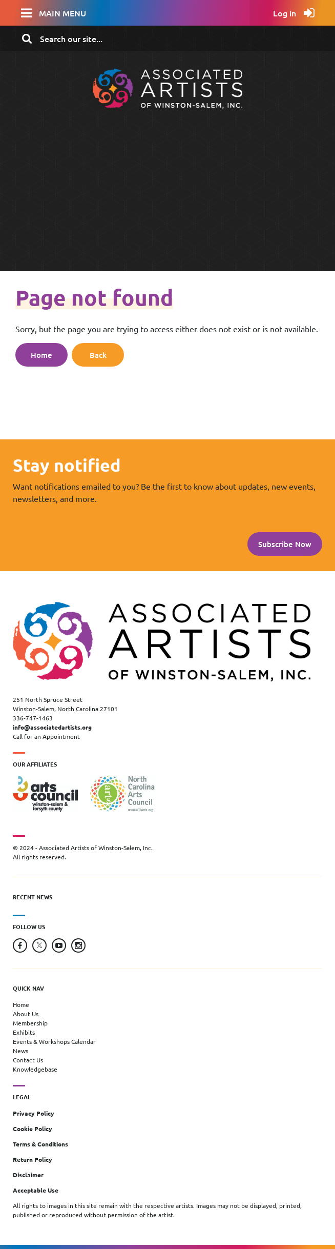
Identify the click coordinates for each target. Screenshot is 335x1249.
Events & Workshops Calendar (54, 1041)
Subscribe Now (284, 544)
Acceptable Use (35, 1190)
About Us (25, 1014)
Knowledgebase (35, 1069)
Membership (30, 1023)
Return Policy (32, 1159)
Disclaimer (28, 1175)
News (20, 1050)
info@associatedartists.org (52, 727)
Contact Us (28, 1060)
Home (41, 355)
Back (98, 355)
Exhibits (24, 1032)
